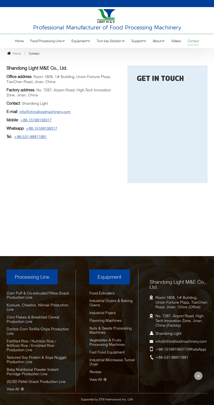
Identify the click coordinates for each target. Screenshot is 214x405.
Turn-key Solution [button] (109, 41)
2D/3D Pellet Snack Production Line (36, 381)
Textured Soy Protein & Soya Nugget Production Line (36, 359)
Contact (193, 41)
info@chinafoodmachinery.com (45, 111)
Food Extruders (102, 293)
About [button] (157, 41)
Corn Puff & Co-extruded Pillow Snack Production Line (38, 295)
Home (19, 41)
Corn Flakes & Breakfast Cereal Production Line (33, 319)
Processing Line (32, 277)
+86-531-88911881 (30, 137)
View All (13, 389)
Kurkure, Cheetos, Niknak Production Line (37, 307)
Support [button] (137, 41)
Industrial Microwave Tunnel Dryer (112, 362)
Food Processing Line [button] (45, 41)
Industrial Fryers (102, 313)
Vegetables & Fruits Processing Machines (107, 342)
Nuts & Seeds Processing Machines (110, 330)
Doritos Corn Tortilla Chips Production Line (38, 331)
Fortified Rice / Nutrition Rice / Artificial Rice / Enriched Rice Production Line (31, 345)
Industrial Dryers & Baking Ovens (110, 302)
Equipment (109, 277)
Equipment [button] (79, 41)
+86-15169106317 (36, 120)
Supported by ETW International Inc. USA (107, 399)
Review (95, 372)
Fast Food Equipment (107, 352)
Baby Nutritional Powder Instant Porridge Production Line (33, 371)
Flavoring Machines (105, 320)
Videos (176, 41)
